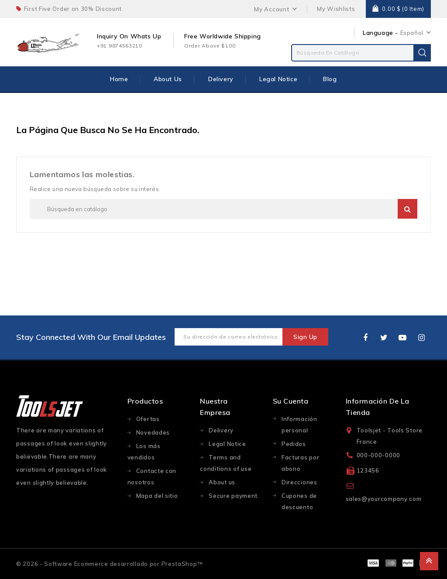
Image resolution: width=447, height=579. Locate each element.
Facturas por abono (300, 463)
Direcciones (299, 482)
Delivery (221, 79)
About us (168, 79)
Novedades (153, 432)
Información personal (299, 424)
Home (119, 79)
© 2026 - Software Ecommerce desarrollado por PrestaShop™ (109, 563)
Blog (330, 79)
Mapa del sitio (157, 495)
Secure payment (233, 495)
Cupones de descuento (299, 501)
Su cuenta (291, 401)
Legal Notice (278, 79)
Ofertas (148, 418)
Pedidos (294, 443)
